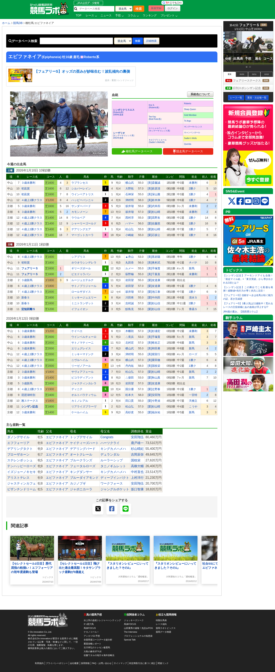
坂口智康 (137, 489)
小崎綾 (129, 235)
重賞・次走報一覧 (256, 97)
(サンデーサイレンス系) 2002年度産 (123, 135)
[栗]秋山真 (153, 377)
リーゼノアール (81, 365)
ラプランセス (79, 182)
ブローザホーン (18, 454)
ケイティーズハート (84, 443)
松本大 (129, 394)
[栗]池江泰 (153, 291)
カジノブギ (78, 483)
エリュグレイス (81, 348)
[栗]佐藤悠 (153, 223)
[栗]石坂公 (153, 235)
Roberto (187, 103)
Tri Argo (187, 121)
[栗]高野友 (153, 217)
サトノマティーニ (82, 342)
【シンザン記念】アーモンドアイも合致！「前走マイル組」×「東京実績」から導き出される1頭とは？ (248, 279)
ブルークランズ (81, 460)
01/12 (266, 74)
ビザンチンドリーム (21, 489)
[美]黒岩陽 (153, 256)
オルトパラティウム (83, 394)
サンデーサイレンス (193, 127)
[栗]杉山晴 (153, 211)
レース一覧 (236, 97)
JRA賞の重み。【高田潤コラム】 (241, 311)
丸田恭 (129, 262)
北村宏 (129, 342)
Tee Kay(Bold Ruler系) (155, 118)
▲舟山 (129, 256)
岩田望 (129, 280)
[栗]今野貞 (153, 400)
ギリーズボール (81, 268)
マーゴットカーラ (82, 235)
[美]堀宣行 (153, 354)
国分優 (129, 389)
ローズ (193, 354)
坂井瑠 (129, 206)
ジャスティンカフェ (21, 483)
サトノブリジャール (83, 285)
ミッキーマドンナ (82, 354)
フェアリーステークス (249, 81)
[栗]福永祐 (153, 412)
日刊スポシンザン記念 (249, 88)
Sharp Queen (190, 109)
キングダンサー (81, 472)
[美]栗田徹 (153, 360)
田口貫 (129, 400)
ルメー (129, 268)
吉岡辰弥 (137, 454)
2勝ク (192, 188)
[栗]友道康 (153, 280)
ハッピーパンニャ (82, 200)
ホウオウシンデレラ (83, 262)
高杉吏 (129, 412)
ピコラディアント (82, 377)
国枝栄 (135, 460)
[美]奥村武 (153, 262)
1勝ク (192, 194)
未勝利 (193, 182)
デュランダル (110, 454)
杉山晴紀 (137, 448)
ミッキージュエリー (83, 297)
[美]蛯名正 (153, 342)
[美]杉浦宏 (153, 331)
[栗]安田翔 (153, 394)
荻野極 (129, 274)
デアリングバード (82, 448)
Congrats (106, 437)
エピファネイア (57, 437)
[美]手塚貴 (153, 268)
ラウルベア (78, 217)
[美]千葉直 (153, 274)
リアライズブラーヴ (83, 406)
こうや (193, 406)
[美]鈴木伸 (153, 200)
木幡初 (129, 331)
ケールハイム (79, 412)
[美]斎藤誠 (153, 182)
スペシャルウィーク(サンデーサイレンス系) (159, 129)
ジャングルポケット (114, 489)
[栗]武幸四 (153, 206)
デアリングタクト (20, 448)
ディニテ (76, 389)
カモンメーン (79, 211)
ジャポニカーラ (81, 489)
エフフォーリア (18, 443)
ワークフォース (111, 483)
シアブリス (78, 256)
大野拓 (129, 188)
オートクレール (81, 454)
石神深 (129, 194)
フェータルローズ (82, 466)
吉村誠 (129, 303)
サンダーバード (81, 206)
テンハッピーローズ (21, 466)
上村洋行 (137, 477)
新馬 (191, 268)
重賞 (229, 74)
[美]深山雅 (153, 194)
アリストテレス (18, 477)
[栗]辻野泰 (153, 389)
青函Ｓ (193, 309)
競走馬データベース (188, 151)
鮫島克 (129, 309)
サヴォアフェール (82, 371)
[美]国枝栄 (153, 365)
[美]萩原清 (153, 188)
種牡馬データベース (137, 151)
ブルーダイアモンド (84, 477)
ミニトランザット (82, 303)
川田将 (129, 297)
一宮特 (193, 394)
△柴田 (129, 377)
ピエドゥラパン (81, 274)
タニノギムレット (113, 466)
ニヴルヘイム (79, 360)
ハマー (129, 223)
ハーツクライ (110, 443)
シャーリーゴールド (83, 223)
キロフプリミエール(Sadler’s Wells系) (158, 141)
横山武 (129, 182)
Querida (187, 144)
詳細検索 (151, 40)
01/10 (242, 74)
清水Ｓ (193, 297)
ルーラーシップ (111, 460)
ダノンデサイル (18, 437)
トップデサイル (81, 437)
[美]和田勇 (153, 348)
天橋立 (193, 400)
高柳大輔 (137, 466)
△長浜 (129, 336)
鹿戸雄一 (137, 443)
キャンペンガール (192, 132)
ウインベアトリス (82, 194)
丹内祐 (129, 365)
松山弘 (129, 229)
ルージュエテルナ (82, 280)
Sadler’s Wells (190, 138)
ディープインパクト (114, 477)
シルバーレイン (81, 188)
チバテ (193, 262)
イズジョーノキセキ (21, 472)
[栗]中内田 (153, 297)
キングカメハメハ (113, 448)
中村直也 (137, 472)
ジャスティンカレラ (83, 383)
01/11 (254, 74)
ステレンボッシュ (20, 460)
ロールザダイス (81, 291)
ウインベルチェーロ (83, 336)
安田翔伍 (137, 437)
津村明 (129, 200)
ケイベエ (76, 331)
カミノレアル (79, 400)
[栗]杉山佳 (153, 303)
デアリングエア (81, 229)
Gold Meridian (190, 115)
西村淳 (129, 217)
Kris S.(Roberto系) (154, 106)
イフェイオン (79, 309)
